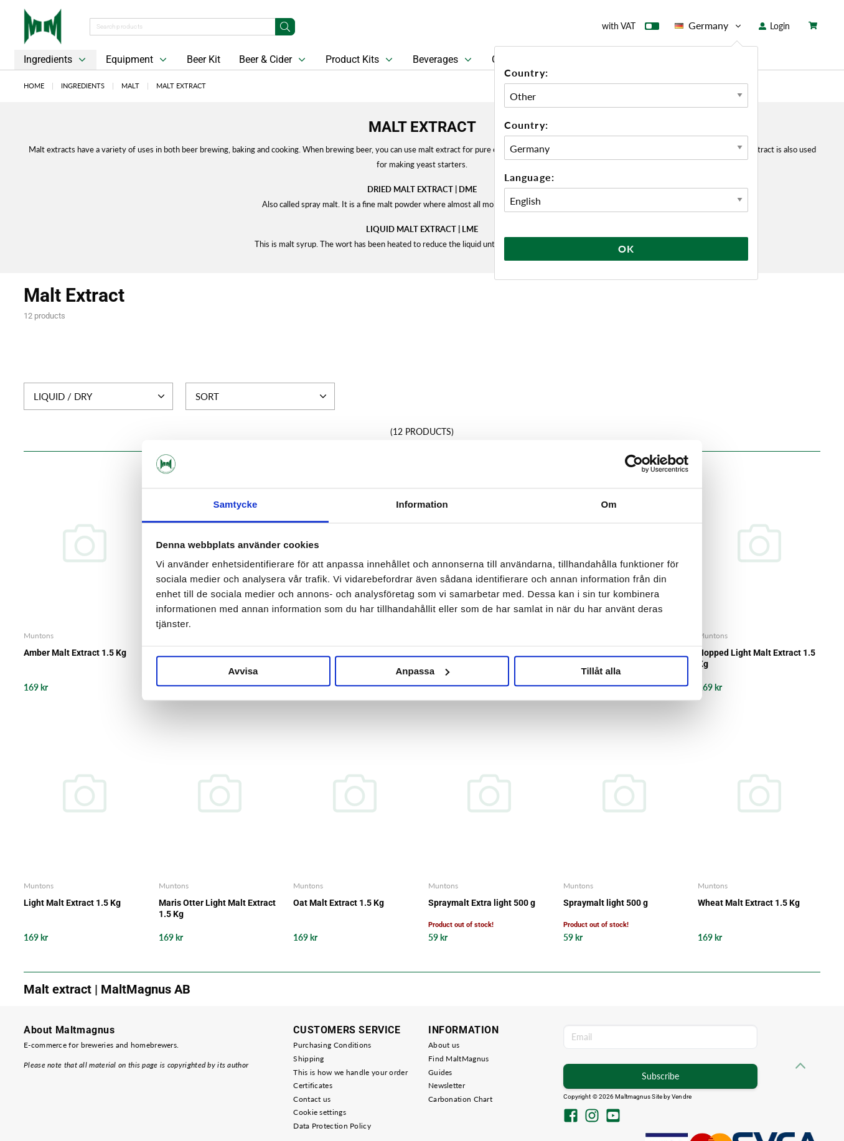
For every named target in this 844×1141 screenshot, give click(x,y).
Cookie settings (319, 1112)
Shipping (308, 1058)
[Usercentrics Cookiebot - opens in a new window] (633, 464)
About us (443, 1045)
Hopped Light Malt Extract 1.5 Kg (756, 658)
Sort (262, 396)
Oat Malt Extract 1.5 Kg (338, 903)
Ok (626, 248)
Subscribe (660, 1076)
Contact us (312, 1099)
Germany (709, 25)
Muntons (39, 635)
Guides (440, 1072)
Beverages (443, 60)
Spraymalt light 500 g (605, 903)
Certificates (312, 1085)
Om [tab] (608, 504)
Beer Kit (203, 59)
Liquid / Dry (100, 396)
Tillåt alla (601, 671)
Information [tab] (422, 504)
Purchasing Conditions (332, 1045)
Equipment (137, 60)
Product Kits (360, 60)
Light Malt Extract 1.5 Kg (72, 903)
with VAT (630, 29)
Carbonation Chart (460, 1099)
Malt (130, 86)
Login (774, 26)
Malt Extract (181, 86)
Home (34, 86)
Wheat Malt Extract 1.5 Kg (749, 903)
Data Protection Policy (332, 1125)
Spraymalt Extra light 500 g (481, 903)
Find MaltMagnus (458, 1058)
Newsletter (446, 1085)
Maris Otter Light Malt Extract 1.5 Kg (217, 908)
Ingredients (56, 60)
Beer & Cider (273, 60)
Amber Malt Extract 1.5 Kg (75, 653)
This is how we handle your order (350, 1072)
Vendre (682, 1096)
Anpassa (422, 671)
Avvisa (243, 671)
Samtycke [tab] (235, 504)
